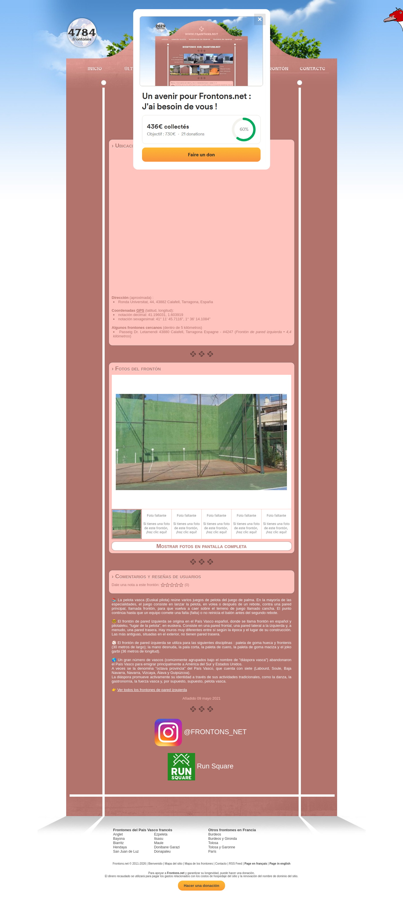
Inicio (95, 68)
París (212, 851)
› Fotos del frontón (136, 368)
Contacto (310, 68)
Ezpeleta (160, 834)
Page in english (280, 863)
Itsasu (158, 839)
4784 (82, 32)
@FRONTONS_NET (201, 732)
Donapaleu (162, 851)
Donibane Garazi (167, 847)
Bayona (119, 839)
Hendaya (120, 847)
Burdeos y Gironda (222, 839)
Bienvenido (155, 863)
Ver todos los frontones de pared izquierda (152, 690)
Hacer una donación (201, 885)
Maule (158, 843)
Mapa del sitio (174, 863)
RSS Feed (235, 863)
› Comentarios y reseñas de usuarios (156, 576)
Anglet (118, 834)
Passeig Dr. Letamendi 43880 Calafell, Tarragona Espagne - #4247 (176, 332)
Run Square (201, 766)
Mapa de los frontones (199, 863)
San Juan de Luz (126, 851)
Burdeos (214, 834)
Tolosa (213, 843)
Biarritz (118, 843)
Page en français (255, 863)
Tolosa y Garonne (221, 847)
